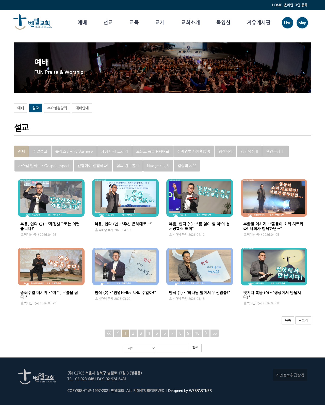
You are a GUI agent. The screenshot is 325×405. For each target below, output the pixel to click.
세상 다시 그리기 (114, 151)
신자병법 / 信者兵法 (193, 151)
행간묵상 (225, 151)
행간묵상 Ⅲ (275, 151)
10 (197, 333)
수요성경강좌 (57, 108)
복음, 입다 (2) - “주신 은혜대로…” (123, 224)
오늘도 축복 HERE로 (152, 151)
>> (215, 333)
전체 (21, 151)
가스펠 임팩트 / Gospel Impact (43, 165)
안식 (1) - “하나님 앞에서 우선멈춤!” (199, 292)
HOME (277, 5)
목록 (288, 320)
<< (109, 333)
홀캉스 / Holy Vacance (74, 151)
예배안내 (82, 108)
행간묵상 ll (249, 151)
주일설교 (40, 151)
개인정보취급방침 (290, 375)
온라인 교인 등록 (295, 5)
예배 (20, 108)
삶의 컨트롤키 (128, 165)
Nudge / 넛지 (158, 165)
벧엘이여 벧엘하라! (92, 165)
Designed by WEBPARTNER (189, 390)
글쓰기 (303, 320)
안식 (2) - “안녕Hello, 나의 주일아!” (125, 292)
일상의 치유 (186, 165)
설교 (35, 108)
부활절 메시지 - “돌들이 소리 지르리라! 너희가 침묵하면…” (273, 226)
